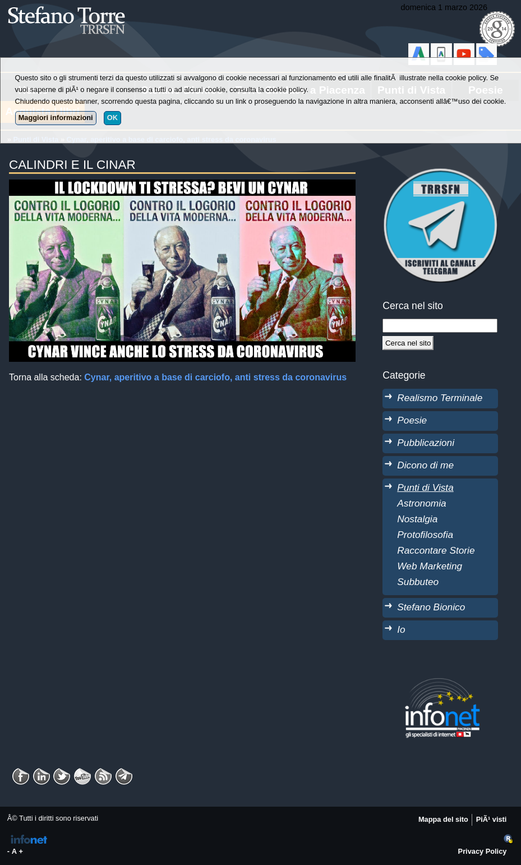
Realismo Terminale (439, 397)
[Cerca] (408, 342)
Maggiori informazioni (56, 117)
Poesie (412, 420)
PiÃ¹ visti (491, 819)
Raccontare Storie (435, 550)
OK (112, 117)
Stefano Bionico (431, 607)
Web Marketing (429, 566)
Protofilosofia (425, 534)
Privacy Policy (482, 851)
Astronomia (421, 503)
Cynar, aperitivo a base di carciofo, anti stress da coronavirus (215, 377)
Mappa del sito (443, 819)
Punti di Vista (425, 487)
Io (401, 629)
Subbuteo (418, 581)
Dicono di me (425, 465)
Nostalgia (417, 518)
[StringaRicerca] (439, 325)
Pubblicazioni (425, 442)
